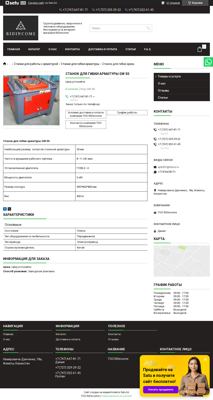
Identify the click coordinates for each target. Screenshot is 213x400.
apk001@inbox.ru (168, 167)
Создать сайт (36, 2)
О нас (52, 49)
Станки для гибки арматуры (80, 64)
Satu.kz (125, 392)
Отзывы (163, 90)
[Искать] (148, 28)
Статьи (130, 49)
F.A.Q (147, 49)
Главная (13, 49)
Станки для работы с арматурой (36, 64)
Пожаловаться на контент (116, 396)
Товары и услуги (169, 76)
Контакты (72, 49)
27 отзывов (173, 2)
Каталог (34, 49)
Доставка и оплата (102, 49)
